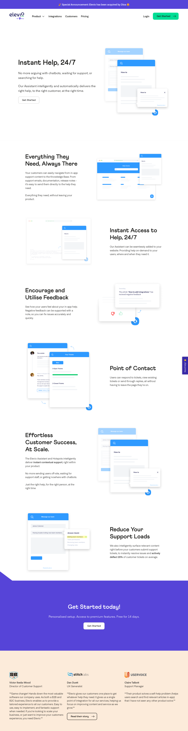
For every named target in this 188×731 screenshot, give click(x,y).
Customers (71, 16)
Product (36, 16)
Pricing (85, 16)
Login (146, 16)
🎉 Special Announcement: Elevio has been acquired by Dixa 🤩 (94, 4)
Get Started (29, 100)
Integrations (55, 16)
